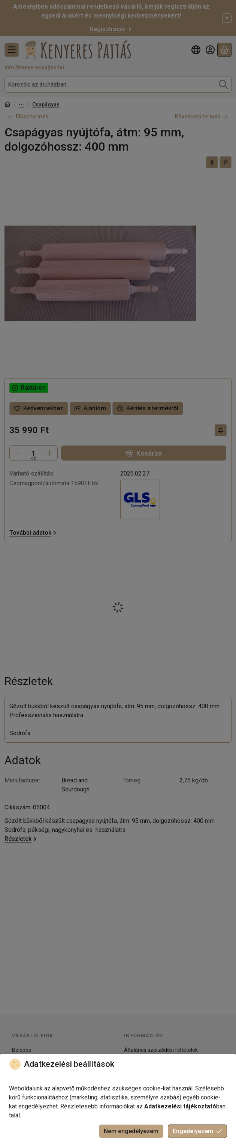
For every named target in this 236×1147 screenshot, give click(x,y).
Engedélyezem (197, 1131)
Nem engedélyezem (131, 1131)
